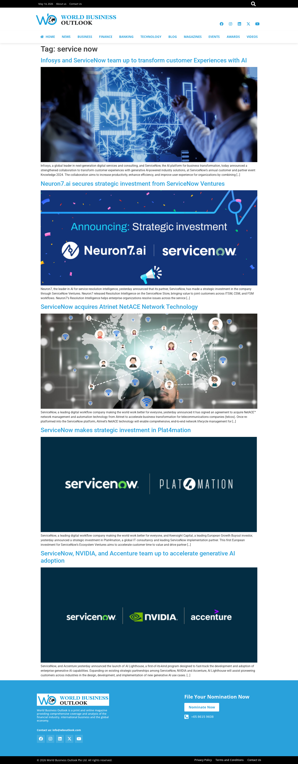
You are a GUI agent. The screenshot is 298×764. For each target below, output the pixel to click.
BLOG (172, 37)
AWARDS (233, 37)
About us (61, 4)
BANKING (126, 37)
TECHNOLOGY (150, 37)
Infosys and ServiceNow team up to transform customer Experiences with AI (144, 60)
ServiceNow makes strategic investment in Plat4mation (116, 430)
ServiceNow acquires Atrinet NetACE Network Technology (119, 306)
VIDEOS (252, 37)
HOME (47, 37)
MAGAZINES (193, 37)
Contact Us (75, 4)
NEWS (66, 37)
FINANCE (105, 37)
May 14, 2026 (45, 4)
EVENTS (214, 37)
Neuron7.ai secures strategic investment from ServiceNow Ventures (133, 183)
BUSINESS (85, 37)
